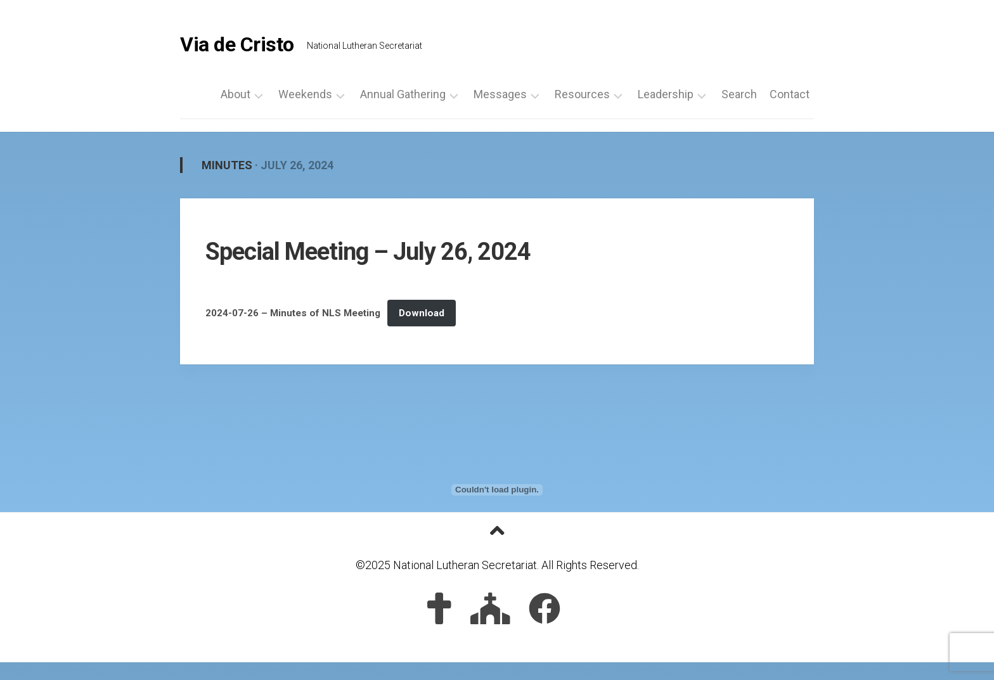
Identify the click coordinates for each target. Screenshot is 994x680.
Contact (790, 94)
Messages (500, 94)
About (235, 94)
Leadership (666, 94)
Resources (582, 94)
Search (739, 94)
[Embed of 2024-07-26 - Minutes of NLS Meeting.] (497, 490)
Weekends (305, 94)
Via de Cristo (237, 44)
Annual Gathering (403, 94)
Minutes (227, 165)
